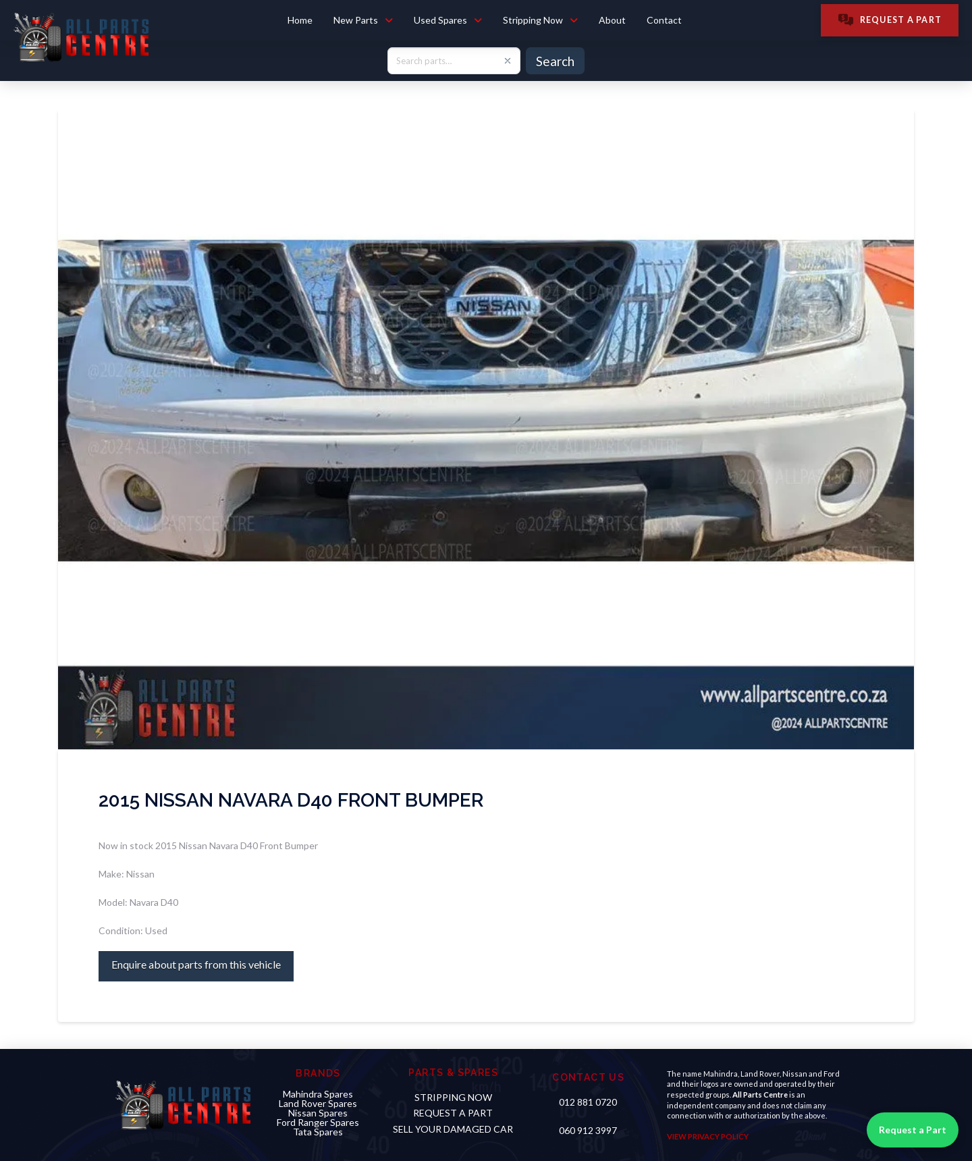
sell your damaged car (453, 1129)
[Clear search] (508, 61)
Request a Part (912, 1129)
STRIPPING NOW (453, 1097)
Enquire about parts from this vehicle (196, 964)
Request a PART (453, 1112)
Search (555, 61)
